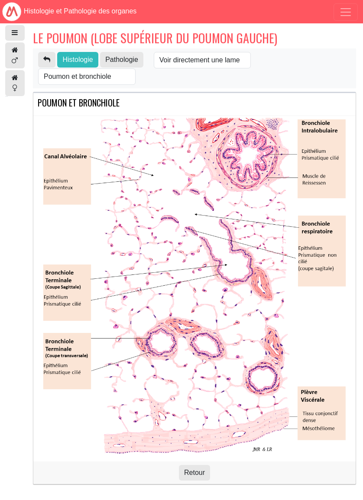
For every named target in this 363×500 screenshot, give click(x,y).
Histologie (77, 59)
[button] (15, 33)
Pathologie (121, 59)
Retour (194, 472)
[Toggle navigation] (346, 12)
